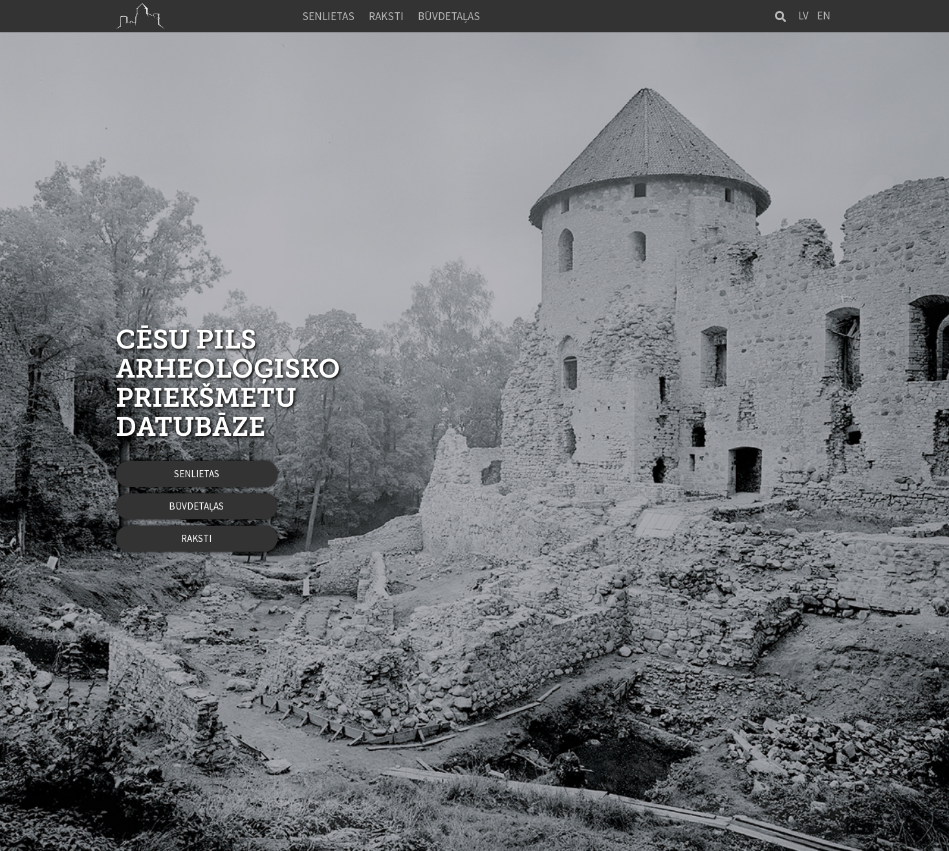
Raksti (386, 16)
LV (803, 15)
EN (824, 15)
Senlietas (328, 16)
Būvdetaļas (449, 16)
